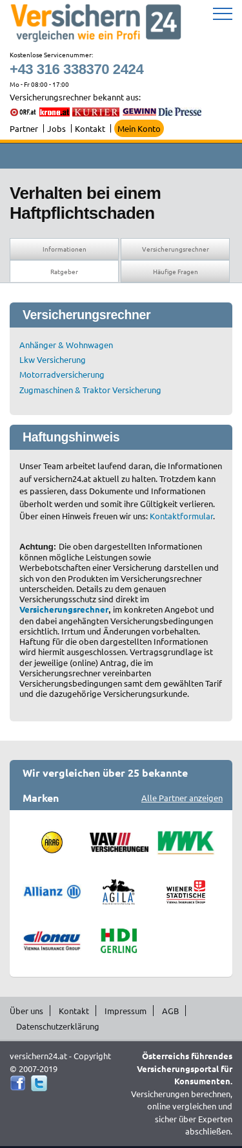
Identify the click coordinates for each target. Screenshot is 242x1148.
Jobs (56, 128)
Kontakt (90, 128)
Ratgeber (64, 271)
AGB (170, 1010)
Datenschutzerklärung (57, 1026)
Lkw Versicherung (52, 359)
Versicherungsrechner (175, 249)
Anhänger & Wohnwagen (66, 344)
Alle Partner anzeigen (182, 797)
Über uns (26, 1010)
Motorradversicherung (62, 374)
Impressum (125, 1010)
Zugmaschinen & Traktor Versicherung (90, 389)
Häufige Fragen (175, 271)
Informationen (64, 249)
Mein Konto (139, 128)
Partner (24, 128)
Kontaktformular (181, 515)
